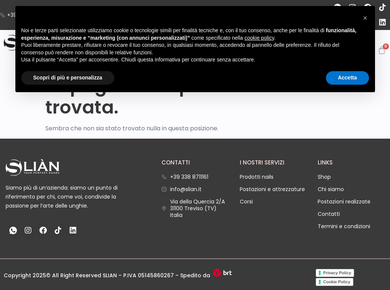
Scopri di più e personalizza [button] (67, 78)
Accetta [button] (347, 78)
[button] (365, 18)
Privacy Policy (337, 273)
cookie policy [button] (259, 38)
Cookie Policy (336, 282)
